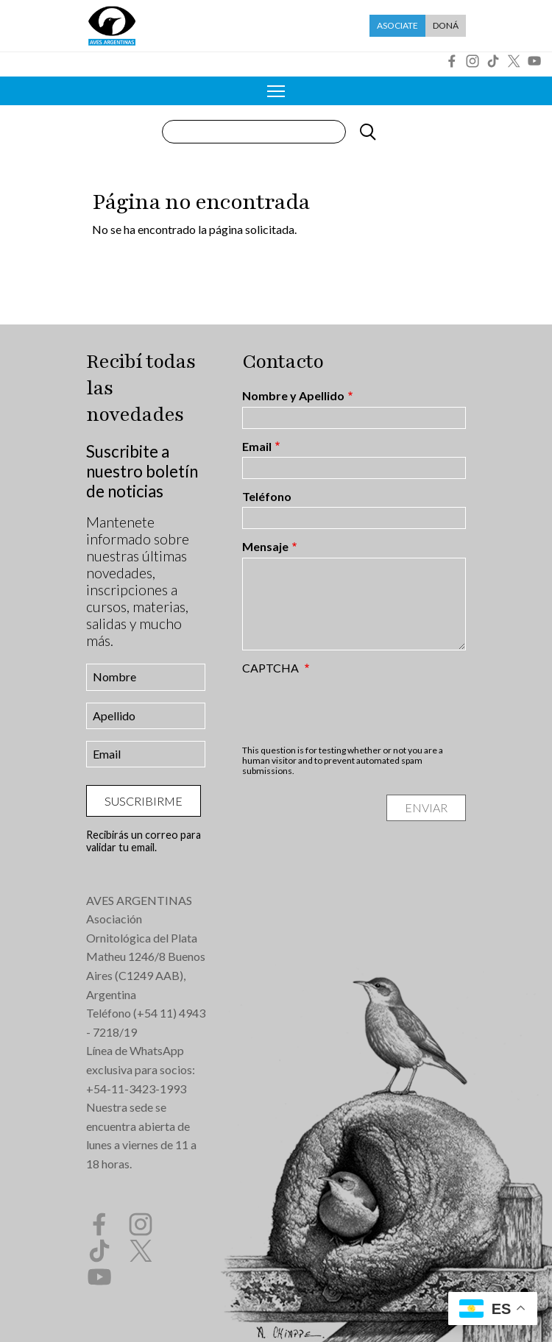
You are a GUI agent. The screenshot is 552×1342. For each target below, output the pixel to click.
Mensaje (265, 546)
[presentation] (354, 709)
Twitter (514, 61)
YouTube (534, 61)
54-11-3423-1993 (139, 1089)
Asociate (397, 25)
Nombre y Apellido (293, 395)
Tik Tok (493, 61)
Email (257, 446)
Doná (446, 25)
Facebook (452, 61)
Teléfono (266, 496)
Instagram (472, 61)
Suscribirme (144, 801)
